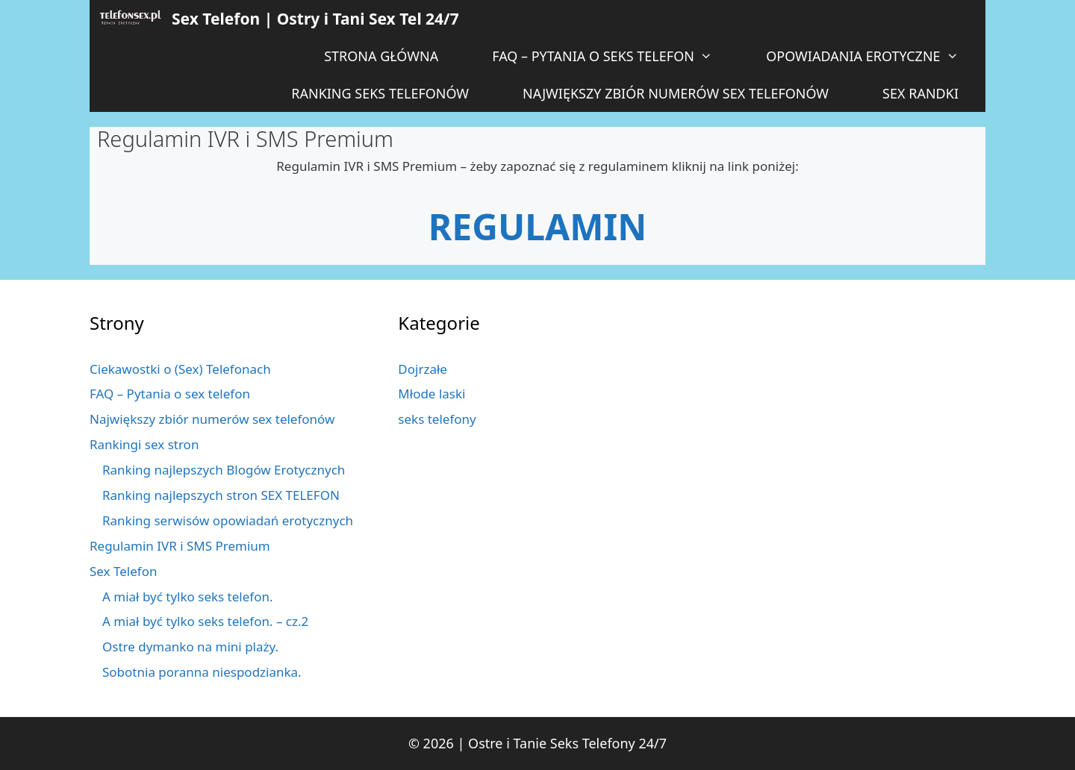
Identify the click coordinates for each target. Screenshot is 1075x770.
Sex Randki (920, 93)
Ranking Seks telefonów (380, 93)
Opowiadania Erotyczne (875, 56)
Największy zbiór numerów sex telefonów (676, 93)
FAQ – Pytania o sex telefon (170, 393)
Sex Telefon (123, 571)
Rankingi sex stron (144, 444)
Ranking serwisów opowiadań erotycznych (227, 520)
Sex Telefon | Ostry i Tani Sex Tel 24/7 (315, 18)
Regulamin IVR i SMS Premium (180, 545)
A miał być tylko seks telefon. (187, 596)
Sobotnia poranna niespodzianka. (202, 671)
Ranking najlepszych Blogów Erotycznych (223, 469)
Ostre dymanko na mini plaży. (190, 646)
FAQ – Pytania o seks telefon (615, 56)
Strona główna (381, 56)
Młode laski (431, 393)
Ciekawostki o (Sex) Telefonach (180, 369)
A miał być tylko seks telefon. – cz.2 (205, 621)
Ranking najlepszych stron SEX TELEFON (221, 495)
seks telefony (437, 419)
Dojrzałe (422, 369)
